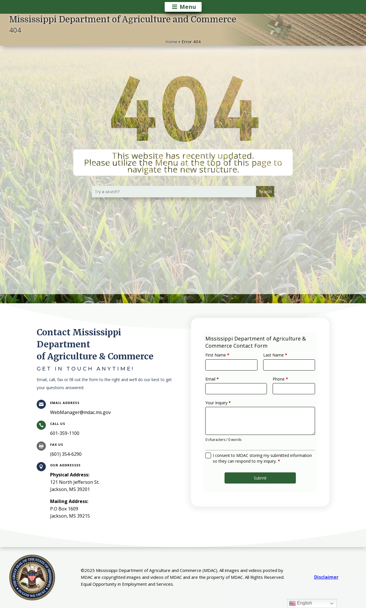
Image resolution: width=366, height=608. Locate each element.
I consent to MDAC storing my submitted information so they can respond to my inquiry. (261, 449)
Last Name (272, 365)
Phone (276, 385)
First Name (225, 365)
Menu (188, 7)
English (300, 603)
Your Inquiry (225, 404)
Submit (260, 466)
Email (220, 385)
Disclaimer (326, 577)
